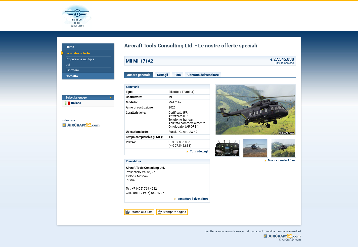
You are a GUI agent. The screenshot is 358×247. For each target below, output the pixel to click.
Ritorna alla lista (142, 212)
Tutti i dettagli (199, 151)
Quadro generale (138, 75)
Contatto (72, 76)
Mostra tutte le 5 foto (281, 160)
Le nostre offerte (78, 53)
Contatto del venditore (203, 75)
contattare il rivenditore (193, 199)
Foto (178, 75)
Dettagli (162, 75)
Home (70, 47)
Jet (68, 65)
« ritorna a (68, 120)
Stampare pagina (174, 212)
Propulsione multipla (80, 59)
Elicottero (72, 70)
